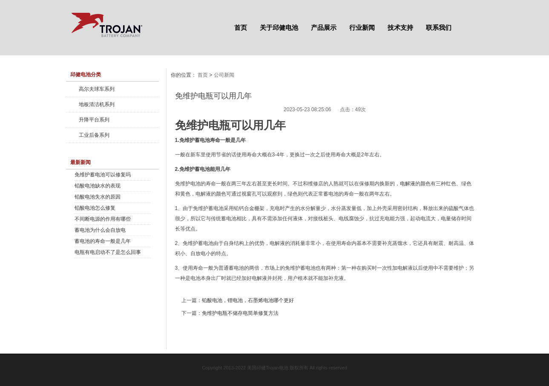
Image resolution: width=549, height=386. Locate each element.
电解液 (407, 184)
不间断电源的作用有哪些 (103, 219)
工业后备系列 (94, 135)
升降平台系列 (94, 120)
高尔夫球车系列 (97, 89)
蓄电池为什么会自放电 (100, 230)
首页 (240, 27)
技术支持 (400, 27)
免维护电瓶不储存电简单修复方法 (240, 313)
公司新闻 (224, 75)
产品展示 (323, 27)
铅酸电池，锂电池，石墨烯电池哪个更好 (248, 300)
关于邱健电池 (279, 27)
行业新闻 (362, 27)
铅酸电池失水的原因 (98, 197)
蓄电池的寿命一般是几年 (103, 241)
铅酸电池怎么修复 (95, 208)
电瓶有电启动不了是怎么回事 (108, 252)
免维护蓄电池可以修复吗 (103, 175)
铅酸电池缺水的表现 (98, 186)
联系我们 (438, 27)
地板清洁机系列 (97, 104)
